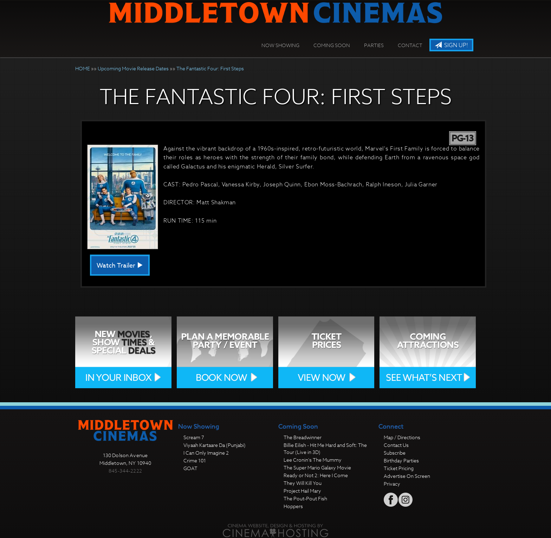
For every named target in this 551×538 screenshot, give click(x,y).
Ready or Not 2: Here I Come (316, 475)
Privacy (392, 483)
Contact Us (396, 445)
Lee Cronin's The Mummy (313, 459)
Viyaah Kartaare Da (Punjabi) (214, 445)
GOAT (190, 468)
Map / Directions (402, 437)
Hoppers (293, 506)
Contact (410, 45)
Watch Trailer (120, 265)
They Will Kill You (303, 483)
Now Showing (280, 45)
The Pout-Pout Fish (305, 498)
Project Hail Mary (302, 490)
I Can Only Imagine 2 (206, 452)
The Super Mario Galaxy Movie (317, 467)
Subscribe (395, 452)
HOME (82, 68)
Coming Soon (331, 45)
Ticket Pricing (399, 468)
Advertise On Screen (407, 476)
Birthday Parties (401, 460)
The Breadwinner (303, 437)
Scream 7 (193, 437)
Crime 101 (194, 460)
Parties (374, 45)
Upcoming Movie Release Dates (133, 68)
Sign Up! (451, 45)
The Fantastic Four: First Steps (210, 68)
